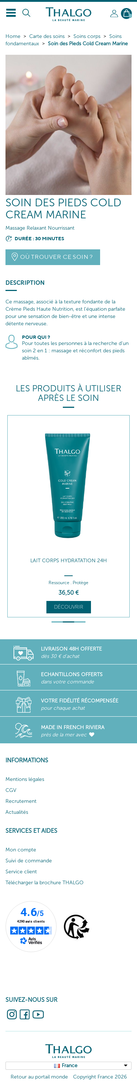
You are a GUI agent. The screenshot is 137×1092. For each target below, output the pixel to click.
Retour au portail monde (39, 1077)
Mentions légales (24, 779)
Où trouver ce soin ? (56, 256)
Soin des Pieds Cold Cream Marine (88, 44)
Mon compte (20, 850)
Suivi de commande (28, 861)
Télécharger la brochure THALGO (44, 883)
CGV (10, 790)
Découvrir (68, 607)
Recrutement (21, 801)
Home (12, 36)
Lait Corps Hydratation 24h (68, 561)
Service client (21, 872)
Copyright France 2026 (100, 1077)
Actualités (16, 812)
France (69, 1065)
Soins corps (86, 36)
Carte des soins (47, 36)
